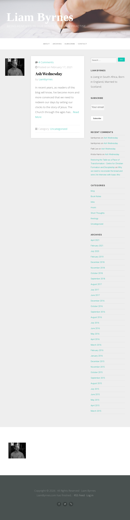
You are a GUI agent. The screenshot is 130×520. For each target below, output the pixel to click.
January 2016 (97, 356)
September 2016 (98, 312)
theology (94, 218)
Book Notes (96, 196)
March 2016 (96, 345)
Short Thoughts (98, 213)
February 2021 (97, 246)
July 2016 (95, 323)
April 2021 (95, 240)
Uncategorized (58, 129)
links (93, 202)
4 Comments (46, 62)
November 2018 (98, 268)
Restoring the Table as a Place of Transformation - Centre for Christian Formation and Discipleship (107, 164)
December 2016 (97, 301)
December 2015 (97, 361)
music (93, 207)
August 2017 (96, 284)
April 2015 (95, 405)
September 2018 (98, 279)
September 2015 (98, 378)
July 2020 (95, 251)
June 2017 (95, 295)
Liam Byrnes (40, 17)
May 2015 (95, 400)
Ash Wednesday (48, 73)
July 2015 (95, 389)
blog (93, 191)
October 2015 (97, 372)
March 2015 (96, 411)
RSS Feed (79, 495)
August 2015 (96, 383)
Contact (82, 44)
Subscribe (70, 44)
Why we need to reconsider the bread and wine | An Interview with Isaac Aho (106, 171)
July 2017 (95, 290)
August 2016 (96, 317)
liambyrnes (46, 79)
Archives (57, 44)
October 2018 (97, 273)
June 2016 (95, 328)
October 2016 (97, 306)
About (46, 44)
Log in (89, 495)
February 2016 (97, 350)
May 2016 (95, 334)
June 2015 (95, 394)
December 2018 (97, 262)
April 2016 (95, 339)
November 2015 (98, 367)
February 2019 (97, 257)
